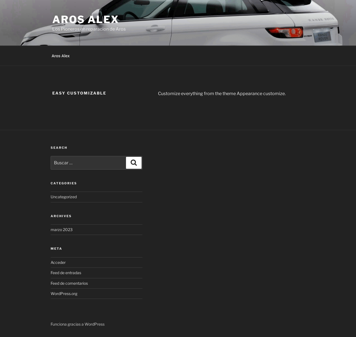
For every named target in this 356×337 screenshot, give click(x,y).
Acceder (58, 262)
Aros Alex (85, 19)
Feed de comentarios (69, 283)
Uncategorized (64, 196)
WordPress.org (64, 293)
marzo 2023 (62, 229)
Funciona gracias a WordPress (78, 324)
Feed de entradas (66, 272)
